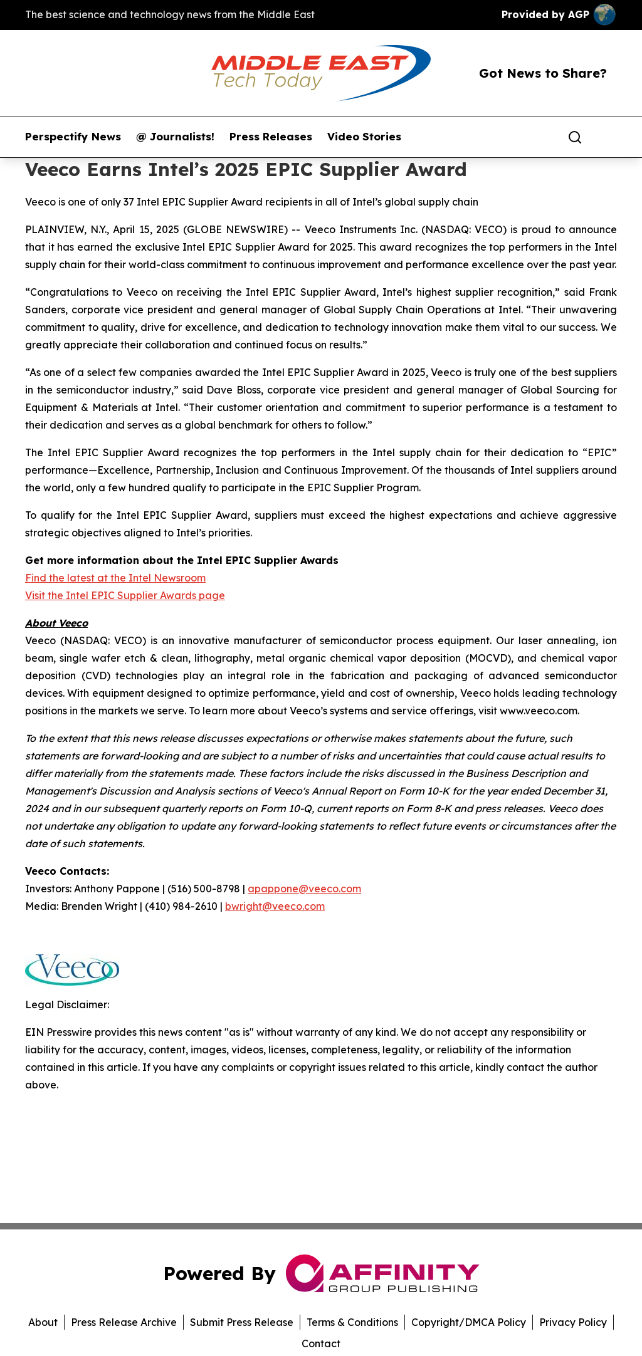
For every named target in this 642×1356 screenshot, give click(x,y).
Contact (321, 1343)
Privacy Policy (573, 1322)
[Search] (575, 137)
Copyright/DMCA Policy (468, 1322)
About (43, 1322)
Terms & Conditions (352, 1322)
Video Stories (364, 136)
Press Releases (270, 136)
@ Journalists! (175, 136)
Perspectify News (73, 136)
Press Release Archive (124, 1322)
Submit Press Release (241, 1322)
